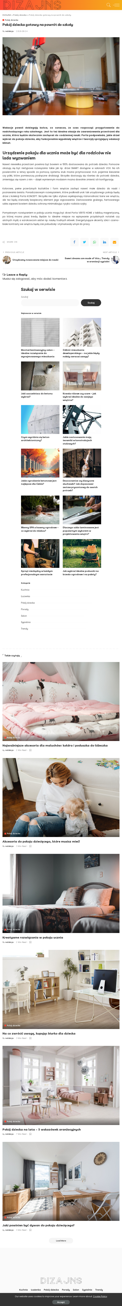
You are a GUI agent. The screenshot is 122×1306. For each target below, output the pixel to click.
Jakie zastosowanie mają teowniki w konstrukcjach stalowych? (77, 440)
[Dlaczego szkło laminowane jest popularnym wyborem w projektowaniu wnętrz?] (82, 510)
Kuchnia (25, 589)
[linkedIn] (104, 242)
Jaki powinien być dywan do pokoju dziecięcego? (39, 1225)
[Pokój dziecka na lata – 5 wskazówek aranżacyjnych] (61, 1085)
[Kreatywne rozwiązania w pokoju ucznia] (61, 893)
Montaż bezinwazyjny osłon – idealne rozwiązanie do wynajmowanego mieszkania (38, 353)
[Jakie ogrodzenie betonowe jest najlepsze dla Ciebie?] (40, 463)
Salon (24, 615)
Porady (25, 609)
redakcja (9, 31)
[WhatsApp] (94, 242)
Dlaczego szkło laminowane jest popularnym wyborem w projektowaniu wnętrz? (81, 530)
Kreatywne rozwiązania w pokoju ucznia (33, 937)
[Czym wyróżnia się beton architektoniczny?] (40, 419)
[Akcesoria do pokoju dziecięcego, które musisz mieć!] (61, 797)
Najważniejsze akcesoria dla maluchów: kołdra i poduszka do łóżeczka (55, 746)
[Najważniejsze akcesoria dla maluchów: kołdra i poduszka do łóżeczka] (61, 701)
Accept (61, 1302)
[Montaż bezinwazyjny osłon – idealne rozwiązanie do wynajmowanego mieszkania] (40, 332)
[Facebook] (74, 242)
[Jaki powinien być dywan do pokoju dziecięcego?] (61, 1180)
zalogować (23, 279)
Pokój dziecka (11, 20)
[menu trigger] (115, 5)
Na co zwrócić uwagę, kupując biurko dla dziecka (39, 1033)
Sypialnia (26, 622)
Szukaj (24, 297)
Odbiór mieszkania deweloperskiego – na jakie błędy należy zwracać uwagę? (81, 353)
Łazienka (25, 596)
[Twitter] (84, 242)
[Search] (107, 5)
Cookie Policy (100, 1296)
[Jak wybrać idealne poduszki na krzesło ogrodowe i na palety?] (82, 553)
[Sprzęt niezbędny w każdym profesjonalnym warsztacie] (40, 553)
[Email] (114, 242)
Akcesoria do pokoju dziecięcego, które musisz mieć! (41, 841)
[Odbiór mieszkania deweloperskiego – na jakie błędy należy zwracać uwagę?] (82, 332)
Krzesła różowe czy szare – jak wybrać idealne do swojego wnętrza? (79, 396)
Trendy (24, 628)
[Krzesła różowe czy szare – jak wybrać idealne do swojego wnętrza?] (82, 376)
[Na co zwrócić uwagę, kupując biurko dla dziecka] (61, 989)
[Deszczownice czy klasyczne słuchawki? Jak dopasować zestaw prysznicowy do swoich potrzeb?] (82, 463)
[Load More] (61, 1240)
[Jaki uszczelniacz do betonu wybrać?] (40, 376)
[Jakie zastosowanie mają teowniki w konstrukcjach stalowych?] (82, 419)
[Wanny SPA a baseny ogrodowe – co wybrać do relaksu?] (40, 510)
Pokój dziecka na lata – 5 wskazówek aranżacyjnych (42, 1129)
